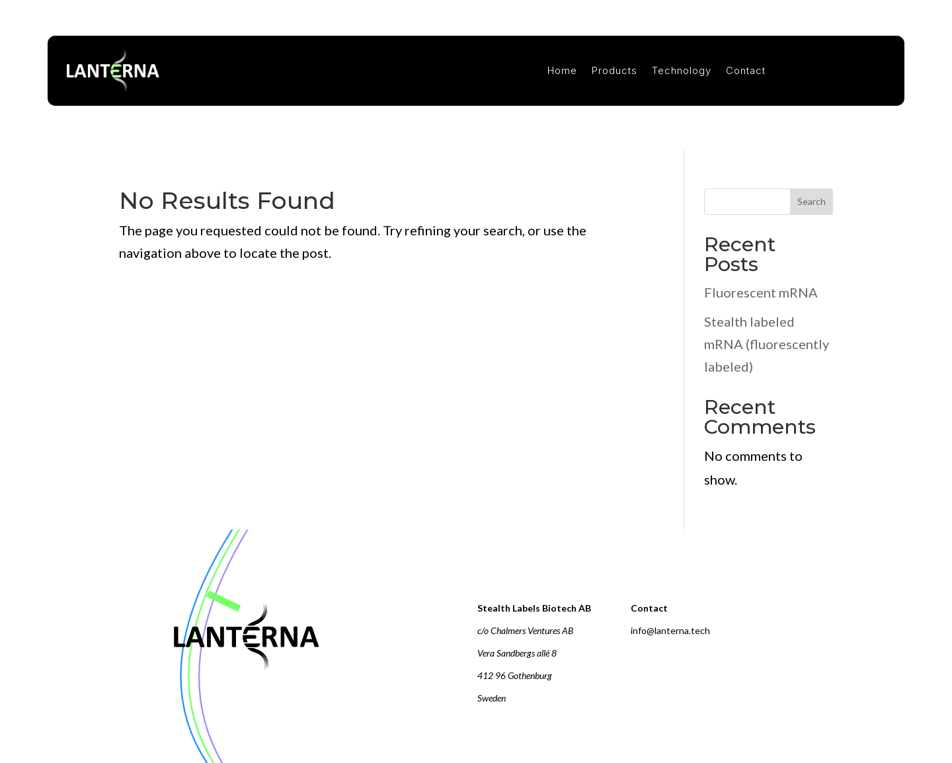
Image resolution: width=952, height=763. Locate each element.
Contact (746, 71)
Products (614, 71)
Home (562, 71)
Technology (681, 71)
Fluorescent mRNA (761, 292)
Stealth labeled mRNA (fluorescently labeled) (766, 343)
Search (811, 201)
